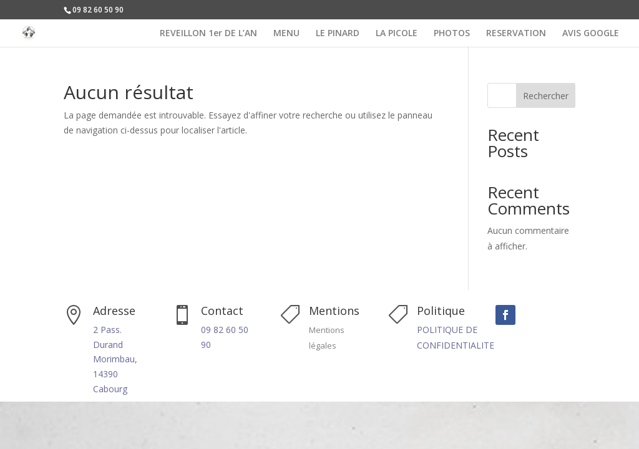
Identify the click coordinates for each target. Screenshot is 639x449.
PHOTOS (452, 34)
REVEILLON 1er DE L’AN (208, 34)
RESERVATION (516, 34)
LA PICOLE (396, 34)
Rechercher (545, 96)
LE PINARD (337, 34)
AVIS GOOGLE (590, 34)
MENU (286, 34)
